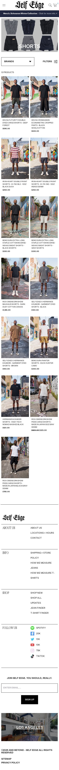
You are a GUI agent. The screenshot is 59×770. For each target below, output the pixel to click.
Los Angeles (29, 728)
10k (35, 645)
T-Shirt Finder (40, 613)
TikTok (38, 656)
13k (35, 639)
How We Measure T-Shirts (42, 575)
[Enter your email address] (29, 688)
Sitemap (6, 759)
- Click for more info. (29, 14)
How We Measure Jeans (41, 565)
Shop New (37, 593)
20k (35, 633)
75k (35, 650)
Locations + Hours (42, 533)
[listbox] (29, 727)
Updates (36, 603)
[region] (29, 727)
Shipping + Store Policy (41, 555)
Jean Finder (38, 608)
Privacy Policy (10, 763)
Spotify (38, 628)
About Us (36, 528)
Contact (36, 538)
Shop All (36, 598)
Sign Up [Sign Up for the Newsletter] (29, 700)
